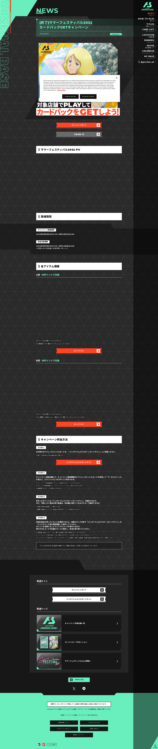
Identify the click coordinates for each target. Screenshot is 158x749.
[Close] (116, 78)
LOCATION (148, 36)
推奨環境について (64, 722)
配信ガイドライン (79, 735)
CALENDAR (148, 52)
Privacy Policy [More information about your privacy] (61, 90)
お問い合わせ (94, 729)
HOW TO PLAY (146, 20)
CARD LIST (148, 30)
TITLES (150, 25)
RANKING (149, 41)
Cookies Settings (94, 722)
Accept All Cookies (88, 96)
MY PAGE (149, 57)
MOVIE (149, 47)
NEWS (151, 14)
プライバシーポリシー (64, 729)
